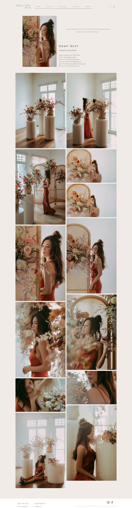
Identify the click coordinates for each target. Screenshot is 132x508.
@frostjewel (77, 62)
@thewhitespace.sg (79, 64)
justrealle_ (73, 57)
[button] (114, 6)
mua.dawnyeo (74, 59)
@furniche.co (75, 66)
